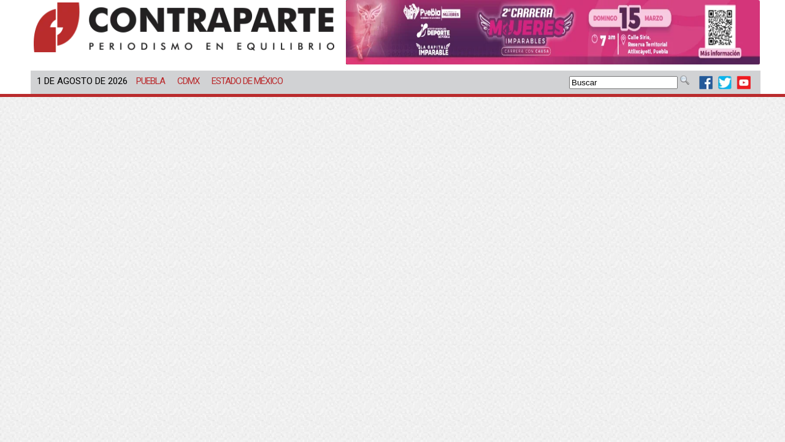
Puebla (150, 81)
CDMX (188, 81)
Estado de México (247, 81)
